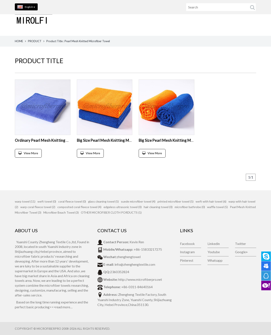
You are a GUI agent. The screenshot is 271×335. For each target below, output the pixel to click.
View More (28, 153)
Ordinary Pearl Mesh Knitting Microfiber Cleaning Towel (63, 140)
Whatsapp (215, 260)
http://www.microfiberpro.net (140, 279)
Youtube (213, 252)
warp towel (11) (25, 201)
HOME (100, 25)
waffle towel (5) (217, 207)
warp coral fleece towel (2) (37, 207)
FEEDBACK (200, 25)
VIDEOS (253, 25)
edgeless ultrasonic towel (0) (123, 207)
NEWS (220, 25)
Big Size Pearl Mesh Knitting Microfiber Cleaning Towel (124, 140)
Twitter (240, 244)
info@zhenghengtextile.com (135, 264)
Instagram (187, 252)
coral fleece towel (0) (72, 201)
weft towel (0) (46, 201)
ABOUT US (148, 25)
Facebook (187, 244)
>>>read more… (61, 307)
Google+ (241, 252)
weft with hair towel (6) (211, 201)
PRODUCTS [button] (123, 25)
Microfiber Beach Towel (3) (61, 212)
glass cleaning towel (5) (103, 201)
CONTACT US (174, 25)
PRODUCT (34, 41)
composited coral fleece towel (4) (79, 207)
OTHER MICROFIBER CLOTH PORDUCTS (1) (111, 212)
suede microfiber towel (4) (138, 201)
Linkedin (213, 244)
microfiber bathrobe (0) (190, 207)
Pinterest (186, 260)
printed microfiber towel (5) (176, 201)
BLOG (236, 25)
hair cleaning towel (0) (158, 207)
